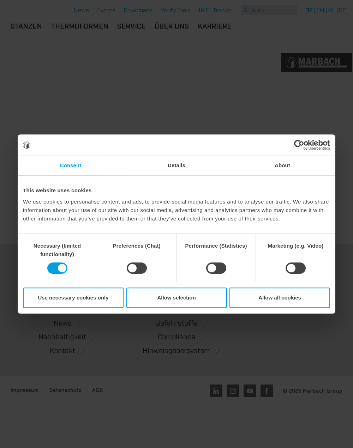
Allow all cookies (279, 298)
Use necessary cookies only (73, 298)
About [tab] (282, 165)
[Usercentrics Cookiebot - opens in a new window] (299, 145)
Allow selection (176, 298)
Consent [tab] (71, 165)
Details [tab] (176, 165)
